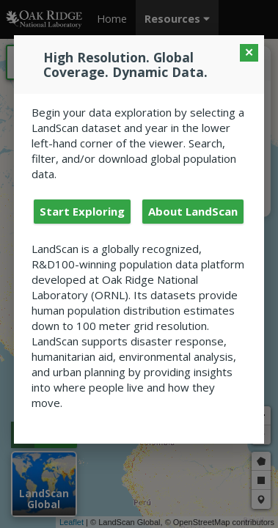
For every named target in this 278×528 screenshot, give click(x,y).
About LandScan (193, 211)
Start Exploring (82, 211)
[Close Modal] (249, 53)
